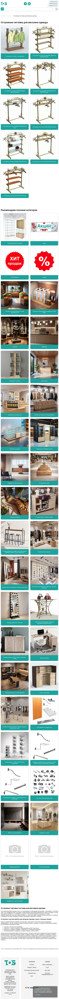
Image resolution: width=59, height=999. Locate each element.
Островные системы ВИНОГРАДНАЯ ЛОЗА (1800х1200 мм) (44, 91)
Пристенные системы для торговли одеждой (14, 587)
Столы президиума (44, 867)
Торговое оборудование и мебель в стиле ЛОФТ (44, 312)
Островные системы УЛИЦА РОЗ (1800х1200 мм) (15, 127)
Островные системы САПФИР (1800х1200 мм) (15, 161)
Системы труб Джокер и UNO (44, 798)
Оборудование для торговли (15, 622)
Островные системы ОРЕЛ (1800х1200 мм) (14, 195)
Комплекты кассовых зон (15, 415)
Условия (14, 948)
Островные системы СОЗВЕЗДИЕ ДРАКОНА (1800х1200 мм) (44, 56)
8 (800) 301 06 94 (53, 3)
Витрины (14, 346)
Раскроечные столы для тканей (44, 517)
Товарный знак (8, 948)
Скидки (51, 948)
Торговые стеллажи (14, 380)
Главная (3, 16)
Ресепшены (44, 380)
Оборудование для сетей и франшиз (15, 692)
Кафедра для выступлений (15, 483)
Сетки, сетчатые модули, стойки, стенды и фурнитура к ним (14, 727)
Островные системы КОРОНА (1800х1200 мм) (44, 161)
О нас (2, 948)
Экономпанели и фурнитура (44, 727)
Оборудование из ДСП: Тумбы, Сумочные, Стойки (14, 658)
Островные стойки (44, 483)
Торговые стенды (44, 832)
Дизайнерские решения (35, 948)
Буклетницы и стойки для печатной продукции (14, 763)
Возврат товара (32, 967)
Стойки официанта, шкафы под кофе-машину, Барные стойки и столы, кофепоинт (15, 552)
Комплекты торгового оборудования (44, 415)
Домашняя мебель (15, 867)
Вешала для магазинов (44, 551)
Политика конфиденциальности (47, 973)
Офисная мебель (44, 658)
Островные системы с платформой (14, 56)
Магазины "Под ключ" (23, 948)
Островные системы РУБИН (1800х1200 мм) (44, 127)
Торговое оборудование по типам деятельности (14, 312)
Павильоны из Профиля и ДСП (44, 449)
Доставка (47, 970)
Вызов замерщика (47, 964)
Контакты (55, 948)
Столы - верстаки (44, 692)
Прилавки (44, 346)
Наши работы (45, 948)
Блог (32, 976)
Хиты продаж (14, 277)
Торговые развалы (15, 517)
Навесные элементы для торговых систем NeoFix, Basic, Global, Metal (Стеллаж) (44, 763)
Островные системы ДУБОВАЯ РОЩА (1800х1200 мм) (15, 91)
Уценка (44, 277)
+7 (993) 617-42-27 (52, 5)
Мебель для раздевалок (14, 832)
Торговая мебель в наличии (14, 243)
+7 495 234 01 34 (53, 1)
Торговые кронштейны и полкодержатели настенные (14, 798)
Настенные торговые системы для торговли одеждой (44, 587)
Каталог (9, 16)
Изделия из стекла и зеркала (15, 901)
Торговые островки (14, 449)
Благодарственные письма (32, 970)
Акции (44, 243)
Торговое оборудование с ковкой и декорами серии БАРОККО (44, 622)
